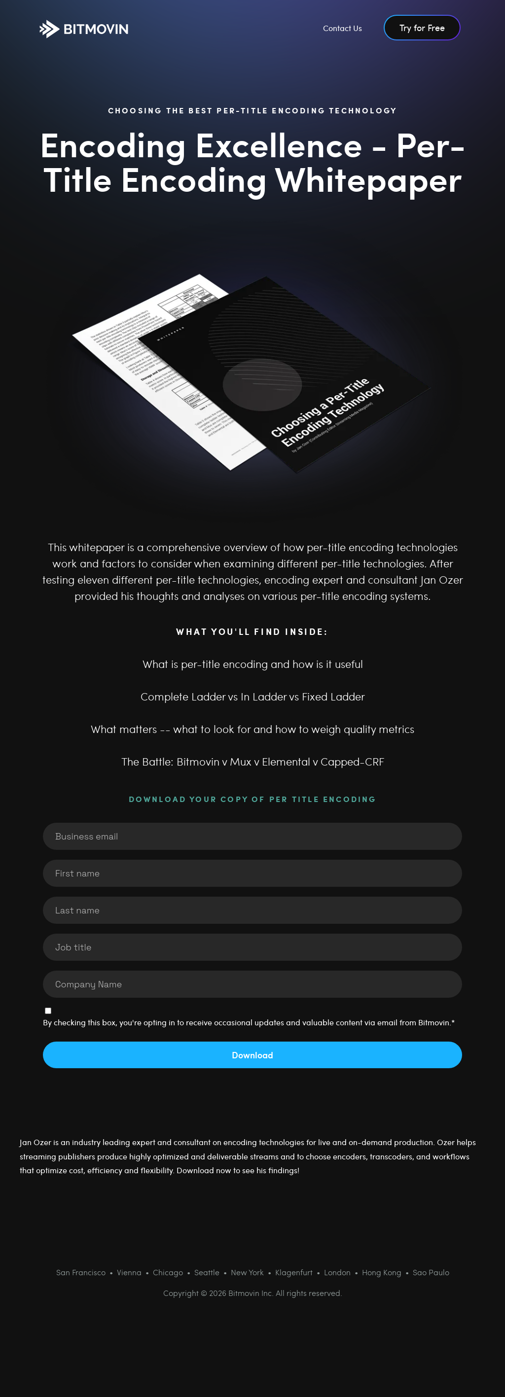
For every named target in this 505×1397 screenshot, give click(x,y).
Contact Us (342, 28)
